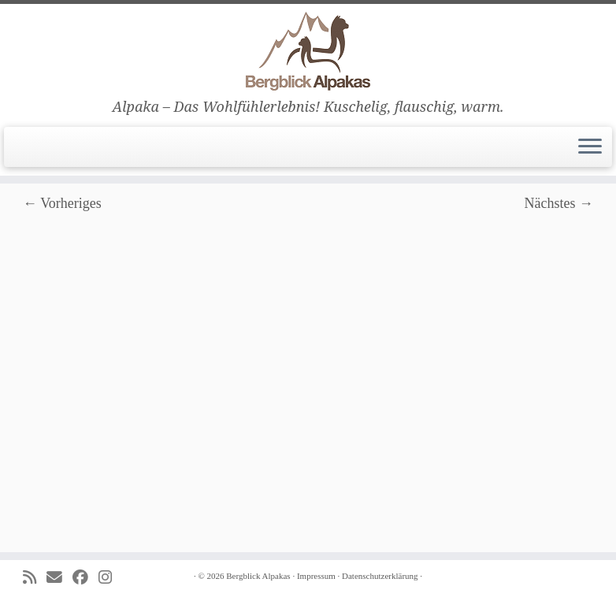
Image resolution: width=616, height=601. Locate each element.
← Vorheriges (62, 203)
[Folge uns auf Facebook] (85, 577)
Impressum (316, 576)
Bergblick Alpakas (258, 576)
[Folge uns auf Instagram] (110, 577)
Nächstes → (559, 203)
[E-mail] (59, 577)
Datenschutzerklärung (380, 576)
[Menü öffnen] (590, 147)
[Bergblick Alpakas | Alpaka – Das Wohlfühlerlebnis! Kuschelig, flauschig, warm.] (308, 51)
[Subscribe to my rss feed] (34, 577)
